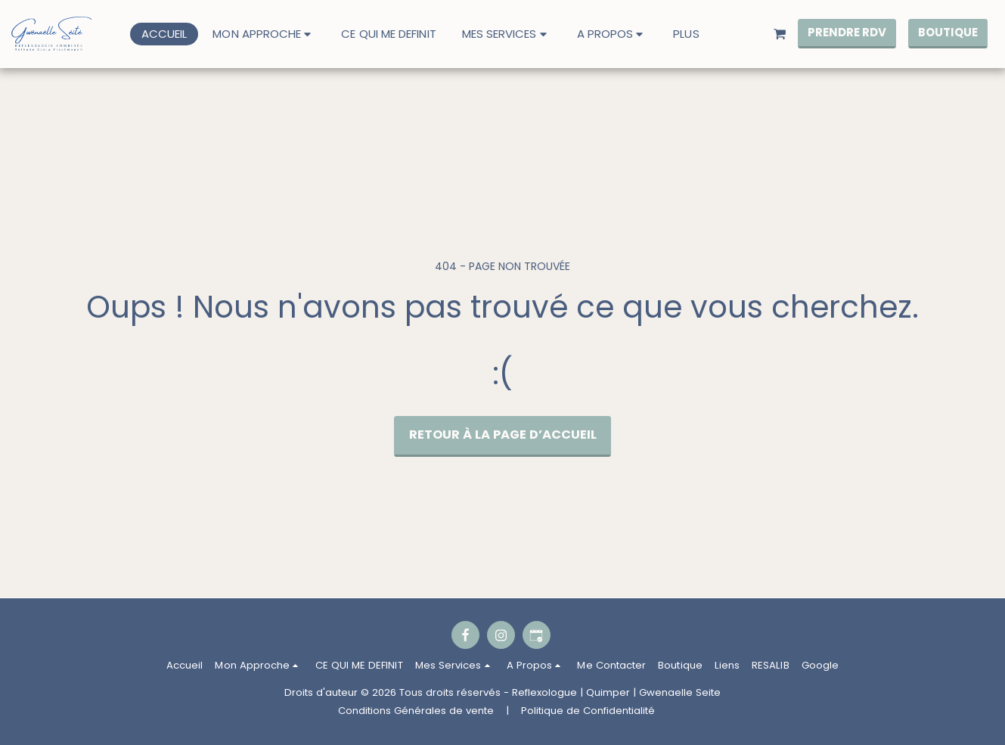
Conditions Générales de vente (416, 710)
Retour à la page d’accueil (503, 434)
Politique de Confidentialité (588, 710)
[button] (264, 33)
